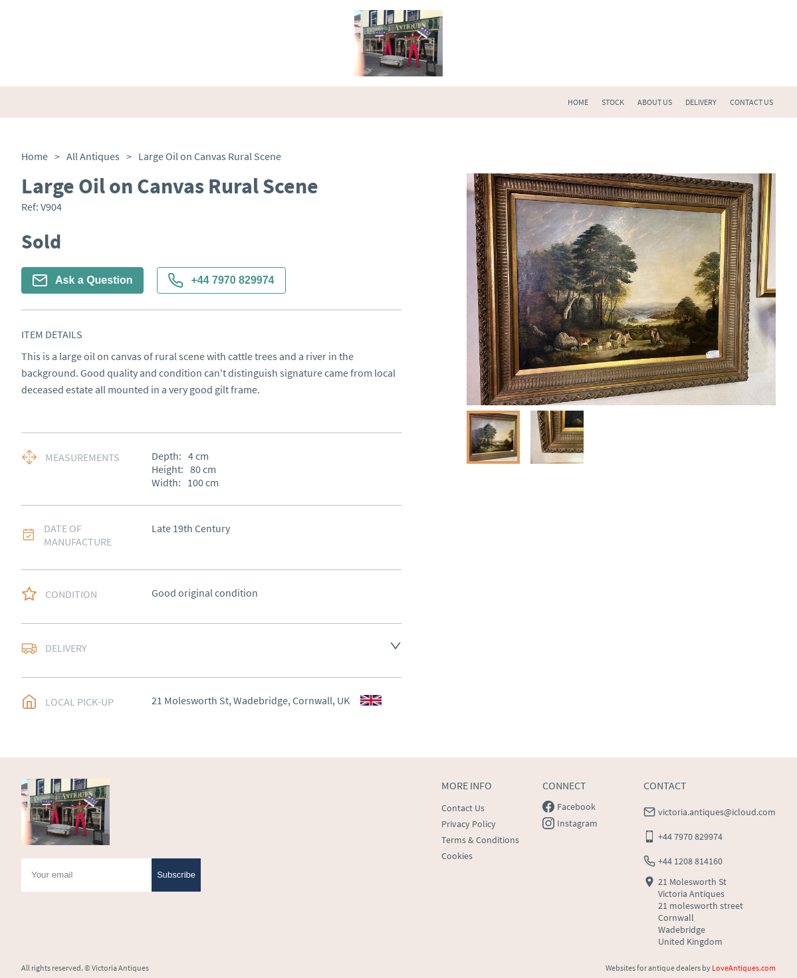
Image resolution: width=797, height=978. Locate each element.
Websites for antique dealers (653, 968)
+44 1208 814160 (690, 861)
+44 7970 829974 (221, 280)
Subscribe (176, 875)
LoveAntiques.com (744, 968)
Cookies (457, 856)
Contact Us (463, 808)
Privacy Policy (468, 824)
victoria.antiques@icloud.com (717, 812)
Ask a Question (82, 280)
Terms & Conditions (480, 840)
